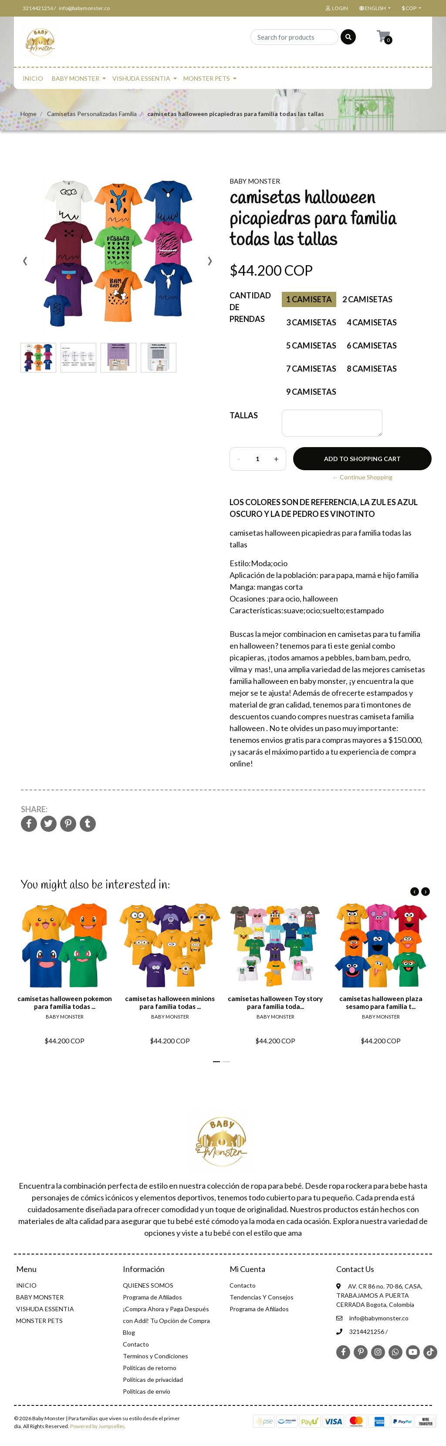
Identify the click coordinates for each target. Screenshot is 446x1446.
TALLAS (244, 415)
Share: (34, 809)
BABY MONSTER (75, 78)
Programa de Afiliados (152, 1297)
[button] (374, 8)
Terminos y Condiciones (155, 1356)
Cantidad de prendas (250, 307)
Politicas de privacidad (153, 1379)
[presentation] (24, 264)
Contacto (136, 1344)
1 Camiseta (309, 299)
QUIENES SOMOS (148, 1285)
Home (28, 113)
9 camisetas (311, 392)
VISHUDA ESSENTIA (141, 78)
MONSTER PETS (206, 78)
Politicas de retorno (149, 1367)
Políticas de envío (146, 1391)
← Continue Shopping (362, 477)
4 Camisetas (372, 322)
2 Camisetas (367, 299)
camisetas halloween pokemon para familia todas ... (64, 1003)
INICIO (33, 78)
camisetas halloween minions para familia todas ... (170, 1003)
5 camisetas (311, 345)
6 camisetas (372, 345)
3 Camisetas (311, 322)
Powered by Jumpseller (97, 1426)
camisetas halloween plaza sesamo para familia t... (380, 1003)
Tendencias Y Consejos (262, 1297)
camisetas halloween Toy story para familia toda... (275, 1003)
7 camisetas (311, 368)
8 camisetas (372, 368)
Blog (129, 1332)
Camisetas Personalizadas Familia (92, 113)
